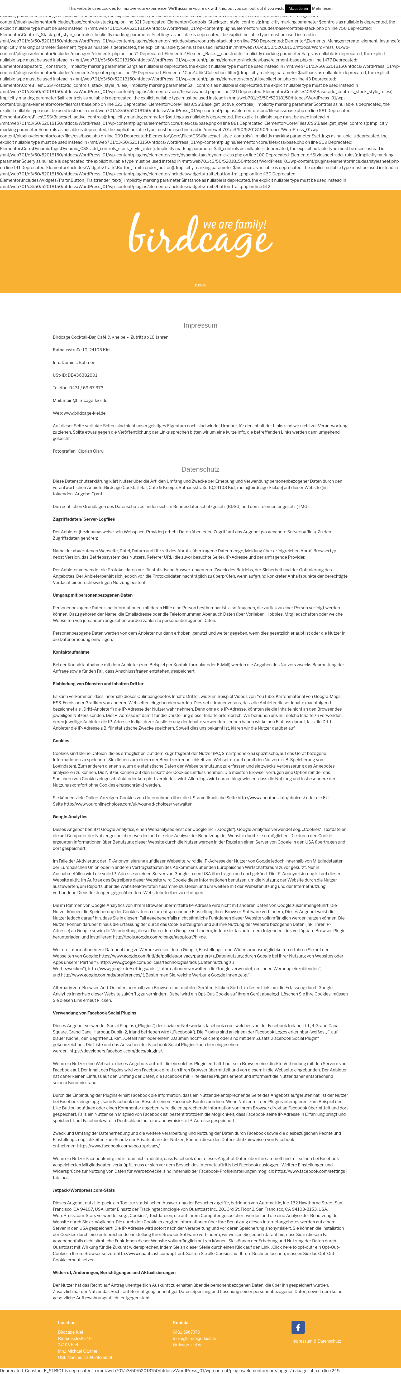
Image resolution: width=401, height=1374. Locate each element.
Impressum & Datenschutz (316, 1341)
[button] (200, 285)
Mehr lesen (322, 8)
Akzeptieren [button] (298, 8)
